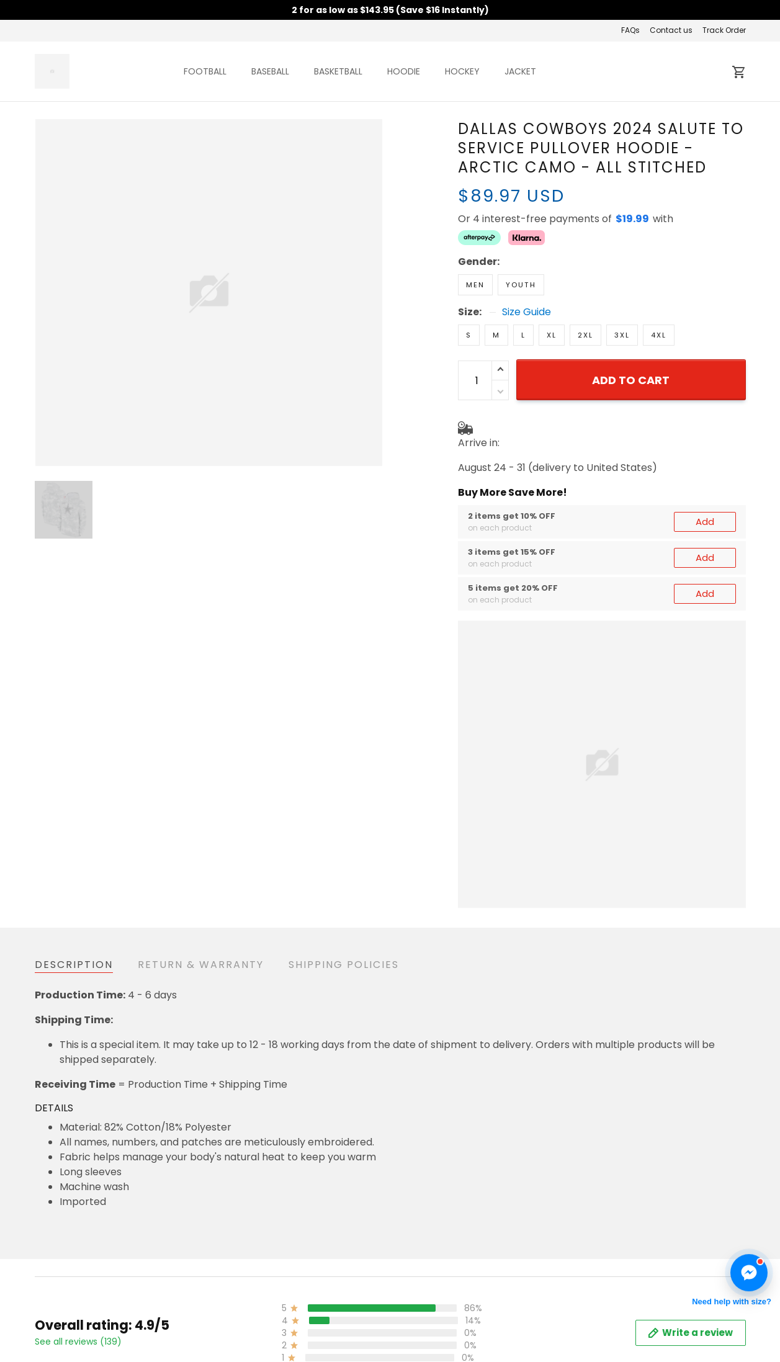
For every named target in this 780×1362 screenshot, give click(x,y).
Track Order (724, 30)
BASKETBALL (338, 71)
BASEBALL (270, 71)
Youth (521, 285)
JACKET (520, 71)
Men (475, 285)
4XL (658, 335)
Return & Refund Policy (332, 1300)
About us (540, 1300)
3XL (622, 335)
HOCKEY (462, 71)
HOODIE (403, 71)
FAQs (630, 30)
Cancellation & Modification (344, 1337)
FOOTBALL (205, 71)
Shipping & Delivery (323, 1318)
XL (552, 335)
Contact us (671, 30)
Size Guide (526, 312)
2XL (585, 335)
